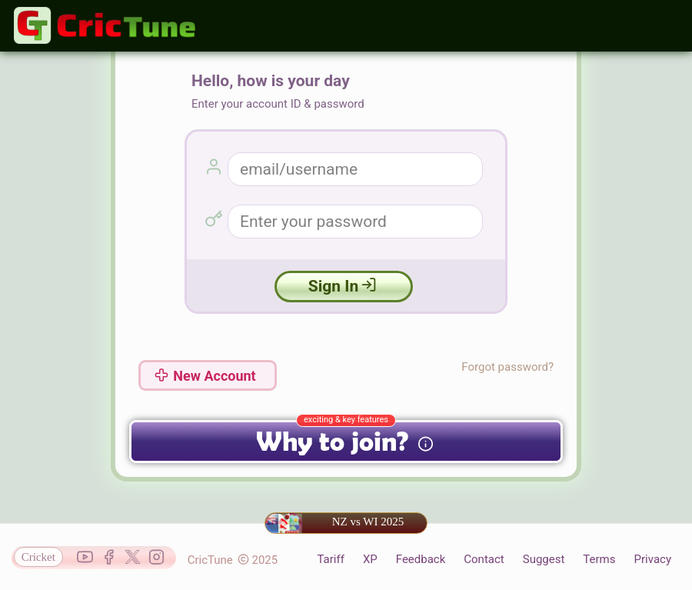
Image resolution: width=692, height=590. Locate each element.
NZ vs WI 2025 (334, 523)
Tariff (330, 559)
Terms (599, 559)
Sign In (342, 286)
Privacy (652, 559)
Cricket (38, 557)
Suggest (544, 559)
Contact (484, 559)
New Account (205, 376)
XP (370, 559)
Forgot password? (507, 367)
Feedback (421, 559)
